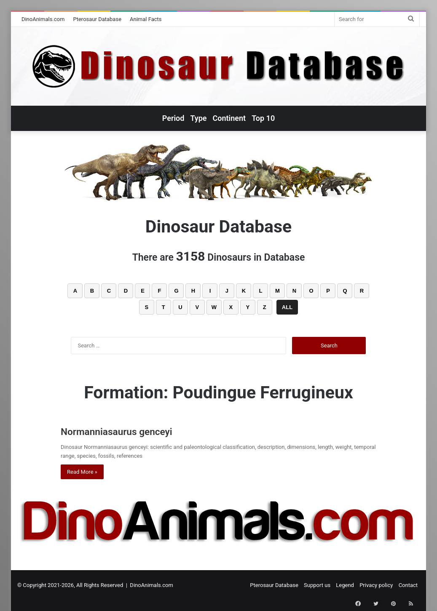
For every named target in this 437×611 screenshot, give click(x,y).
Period (173, 118)
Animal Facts (146, 19)
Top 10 (263, 118)
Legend (345, 585)
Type (198, 118)
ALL (287, 307)
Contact (408, 585)
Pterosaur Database (97, 19)
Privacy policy (376, 585)
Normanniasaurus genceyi (135, 430)
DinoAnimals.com (43, 19)
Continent (229, 118)
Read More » (82, 472)
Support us (317, 585)
